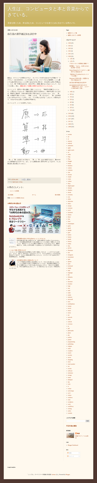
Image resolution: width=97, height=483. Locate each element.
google (69, 230)
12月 (71, 58)
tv (68, 386)
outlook (70, 321)
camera (70, 168)
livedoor (70, 284)
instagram (70, 255)
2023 (69, 48)
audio (69, 154)
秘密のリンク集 (72, 33)
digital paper (15, 182)
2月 (71, 107)
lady (69, 270)
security (70, 355)
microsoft (70, 299)
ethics (69, 203)
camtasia (70, 170)
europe (69, 206)
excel (69, 210)
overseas (70, 324)
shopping (70, 359)
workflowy (71, 406)
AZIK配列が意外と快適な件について (27, 260)
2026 (69, 43)
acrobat (70, 134)
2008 (69, 126)
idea (69, 246)
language (70, 272)
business (70, 165)
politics (70, 337)
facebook (70, 212)
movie (69, 308)
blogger (70, 161)
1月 (71, 110)
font (69, 219)
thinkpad (70, 379)
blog (69, 159)
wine (69, 399)
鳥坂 (78, 433)
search (69, 353)
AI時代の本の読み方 (14, 203)
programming (71, 341)
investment (71, 257)
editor (69, 199)
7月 (71, 97)
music (69, 310)
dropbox (70, 190)
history (70, 241)
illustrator (70, 250)
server (69, 357)
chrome (70, 174)
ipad (69, 259)
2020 (69, 56)
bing (69, 156)
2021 (69, 53)
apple (69, 148)
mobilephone (71, 304)
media (69, 295)
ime (69, 252)
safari (69, 348)
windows (70, 397)
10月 (71, 91)
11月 (71, 61)
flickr (69, 217)
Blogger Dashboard (73, 445)
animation (70, 145)
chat (69, 172)
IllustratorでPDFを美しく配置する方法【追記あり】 (79, 79)
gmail (69, 228)
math (69, 292)
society (70, 368)
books (69, 163)
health (69, 239)
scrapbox (70, 350)
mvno (69, 313)
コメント (70, 456)
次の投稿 (10, 195)
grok (69, 232)
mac (69, 288)
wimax (69, 395)
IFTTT (69, 248)
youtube (70, 413)
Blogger (68, 474)
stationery (70, 373)
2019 (69, 113)
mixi (69, 301)
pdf (69, 328)
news (69, 319)
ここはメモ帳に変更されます (17, 250)
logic (69, 286)
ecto (69, 197)
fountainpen (71, 223)
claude (69, 177)
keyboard (70, 266)
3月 (71, 105)
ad (68, 136)
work (69, 404)
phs (69, 335)
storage (70, 375)
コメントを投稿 (14, 191)
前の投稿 (57, 195)
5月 (71, 99)
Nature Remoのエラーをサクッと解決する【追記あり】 (79, 71)
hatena (69, 237)
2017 (69, 119)
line (69, 279)
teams (69, 377)
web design (71, 391)
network (70, 317)
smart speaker (71, 364)
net (68, 315)
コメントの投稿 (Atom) (17, 198)
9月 (71, 94)
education (70, 201)
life (69, 275)
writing (20, 182)
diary (69, 183)
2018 (69, 116)
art (68, 152)
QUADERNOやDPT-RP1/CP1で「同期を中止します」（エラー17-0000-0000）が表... (79, 86)
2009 (69, 124)
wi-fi (69, 393)
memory (70, 297)
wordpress (70, 402)
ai (68, 139)
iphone (69, 261)
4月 (71, 102)
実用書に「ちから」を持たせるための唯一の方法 (79, 66)
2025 (69, 45)
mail (69, 290)
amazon (70, 141)
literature (70, 281)
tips (69, 382)
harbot (69, 235)
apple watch (71, 150)
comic (69, 179)
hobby (69, 243)
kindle (69, 268)
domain (70, 188)
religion (70, 346)
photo (69, 333)
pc (68, 326)
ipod (69, 263)
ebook (69, 192)
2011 (69, 121)
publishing (70, 344)
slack (69, 362)
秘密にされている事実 (74, 35)
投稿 (69, 453)
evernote (70, 208)
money (69, 306)
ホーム (34, 195)
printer (69, 339)
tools (69, 384)
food (69, 221)
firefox (69, 214)
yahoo (69, 411)
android (70, 143)
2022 (69, 51)
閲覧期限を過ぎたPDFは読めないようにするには (31, 238)
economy (70, 194)
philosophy (71, 330)
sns (69, 366)
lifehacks (70, 277)
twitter (69, 388)
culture (70, 181)
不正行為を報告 (71, 426)
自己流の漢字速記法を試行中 (77, 82)
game (69, 226)
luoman (54, 474)
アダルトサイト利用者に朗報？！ (79, 63)
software (70, 371)
